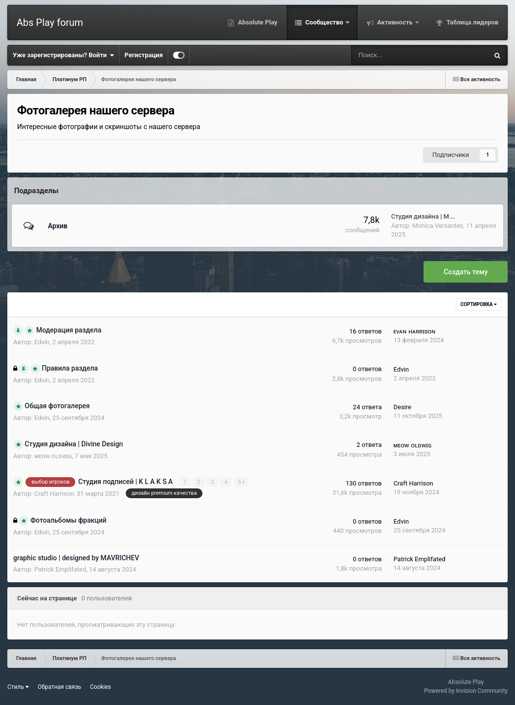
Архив (57, 226)
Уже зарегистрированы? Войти (63, 55)
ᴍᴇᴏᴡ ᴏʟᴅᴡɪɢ (53, 456)
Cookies (100, 686)
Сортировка (479, 304)
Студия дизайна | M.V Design (433, 216)
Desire (402, 407)
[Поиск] (388, 55)
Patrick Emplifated (60, 569)
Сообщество (324, 22)
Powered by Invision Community (466, 690)
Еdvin (41, 342)
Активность (395, 22)
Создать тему (466, 272)
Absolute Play (256, 22)
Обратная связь (59, 686)
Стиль (18, 686)
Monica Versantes (437, 225)
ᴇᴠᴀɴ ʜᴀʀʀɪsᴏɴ (414, 331)
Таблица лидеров (471, 22)
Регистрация (144, 55)
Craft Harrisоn (54, 493)
